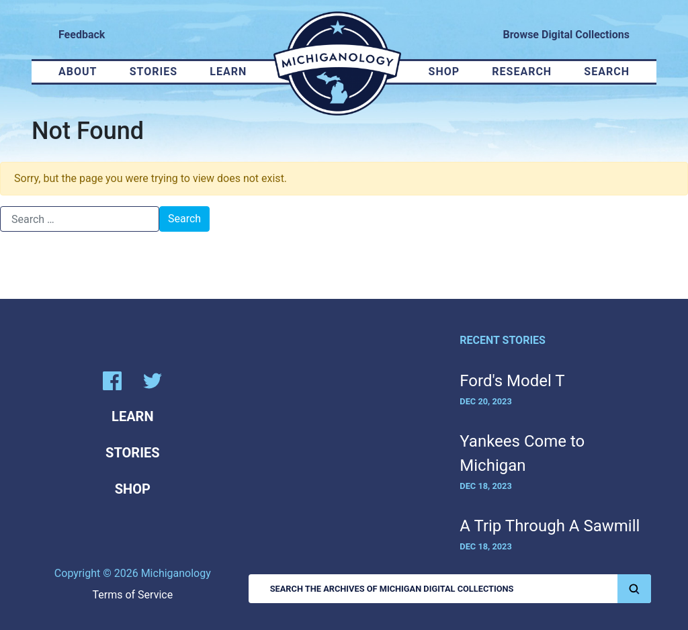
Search (607, 71)
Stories (153, 71)
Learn (228, 71)
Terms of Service (133, 594)
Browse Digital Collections (566, 34)
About (77, 71)
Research (522, 71)
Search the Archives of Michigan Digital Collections (460, 588)
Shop (444, 71)
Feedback (81, 34)
